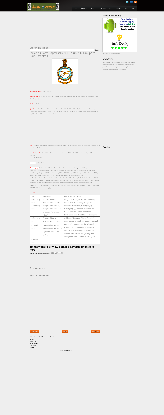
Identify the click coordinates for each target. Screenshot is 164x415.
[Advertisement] (49, 30)
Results (118, 9)
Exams (126, 9)
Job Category (34, 343)
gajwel (40, 253)
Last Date (93, 9)
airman (35, 253)
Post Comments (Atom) (46, 337)
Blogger (68, 350)
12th (31, 253)
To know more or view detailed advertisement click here (62, 248)
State (110, 9)
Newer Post (34, 331)
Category (103, 9)
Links (132, 9)
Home (76, 9)
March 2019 (46, 253)
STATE (32, 348)
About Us (84, 9)
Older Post (95, 331)
